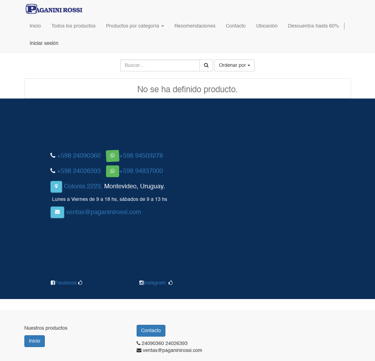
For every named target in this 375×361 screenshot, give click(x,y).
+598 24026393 (79, 171)
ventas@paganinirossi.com (103, 212)
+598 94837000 (141, 171)
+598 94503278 (141, 156)
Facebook (66, 283)
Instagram (155, 283)
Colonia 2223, (83, 186)
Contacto (151, 330)
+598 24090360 (79, 156)
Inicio (34, 341)
